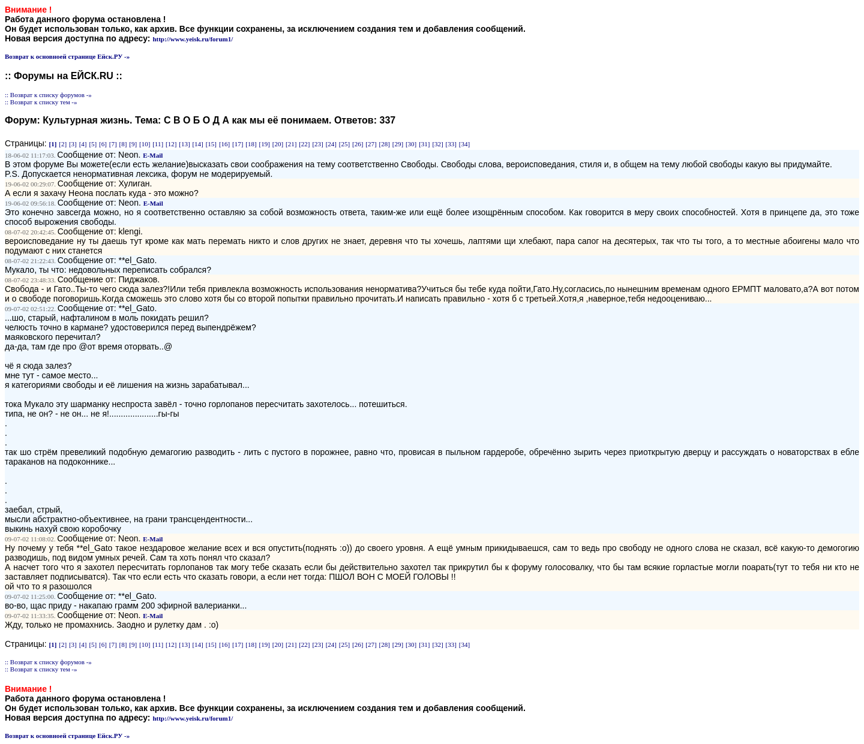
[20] (277, 143)
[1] (53, 143)
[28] (384, 143)
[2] (63, 143)
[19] (264, 143)
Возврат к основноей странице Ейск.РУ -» (67, 56)
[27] (370, 143)
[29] (397, 143)
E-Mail (153, 155)
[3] (73, 143)
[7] (113, 143)
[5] (93, 143)
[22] (304, 143)
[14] (197, 143)
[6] (103, 143)
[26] (357, 143)
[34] (464, 143)
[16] (224, 143)
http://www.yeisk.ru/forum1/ (192, 39)
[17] (237, 143)
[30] (411, 143)
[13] (184, 143)
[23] (317, 143)
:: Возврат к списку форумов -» (48, 94)
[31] (424, 143)
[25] (344, 143)
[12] (171, 143)
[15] (211, 143)
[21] (291, 143)
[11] (157, 143)
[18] (250, 143)
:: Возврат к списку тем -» (41, 102)
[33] (451, 143)
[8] (123, 143)
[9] (133, 143)
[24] (331, 143)
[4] (83, 143)
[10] (144, 143)
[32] (437, 143)
